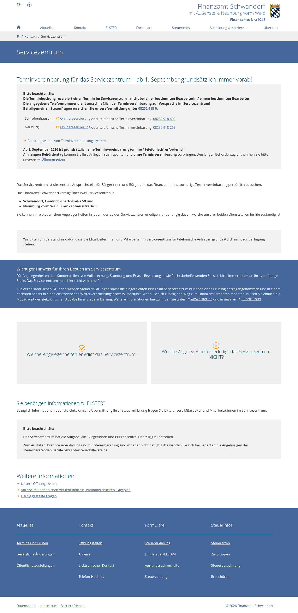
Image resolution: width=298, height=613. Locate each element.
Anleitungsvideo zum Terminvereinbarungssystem (67, 140)
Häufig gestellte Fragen (39, 496)
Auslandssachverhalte (162, 565)
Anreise (84, 554)
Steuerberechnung (225, 565)
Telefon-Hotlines (91, 576)
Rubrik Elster (251, 299)
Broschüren (220, 576)
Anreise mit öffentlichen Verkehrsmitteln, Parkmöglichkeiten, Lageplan (76, 490)
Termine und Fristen (32, 543)
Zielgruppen (220, 554)
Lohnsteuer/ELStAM (160, 554)
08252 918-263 (164, 127)
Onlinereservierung (75, 118)
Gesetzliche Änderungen (36, 554)
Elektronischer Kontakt (96, 565)
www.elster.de (201, 299)
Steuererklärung (157, 543)
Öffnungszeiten (53, 159)
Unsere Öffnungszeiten (39, 483)
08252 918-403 (164, 119)
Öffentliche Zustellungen (36, 565)
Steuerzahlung (156, 576)
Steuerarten (220, 543)
